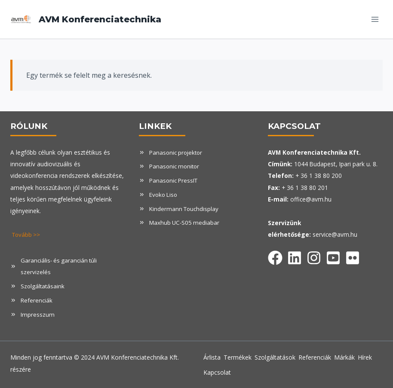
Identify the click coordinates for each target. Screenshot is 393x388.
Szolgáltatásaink (43, 285)
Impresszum (38, 313)
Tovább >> (27, 234)
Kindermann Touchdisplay (184, 208)
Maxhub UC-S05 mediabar (185, 222)
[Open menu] (375, 19)
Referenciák (36, 299)
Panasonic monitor (175, 166)
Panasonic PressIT (174, 180)
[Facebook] (275, 256)
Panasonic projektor (177, 152)
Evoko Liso (164, 194)
